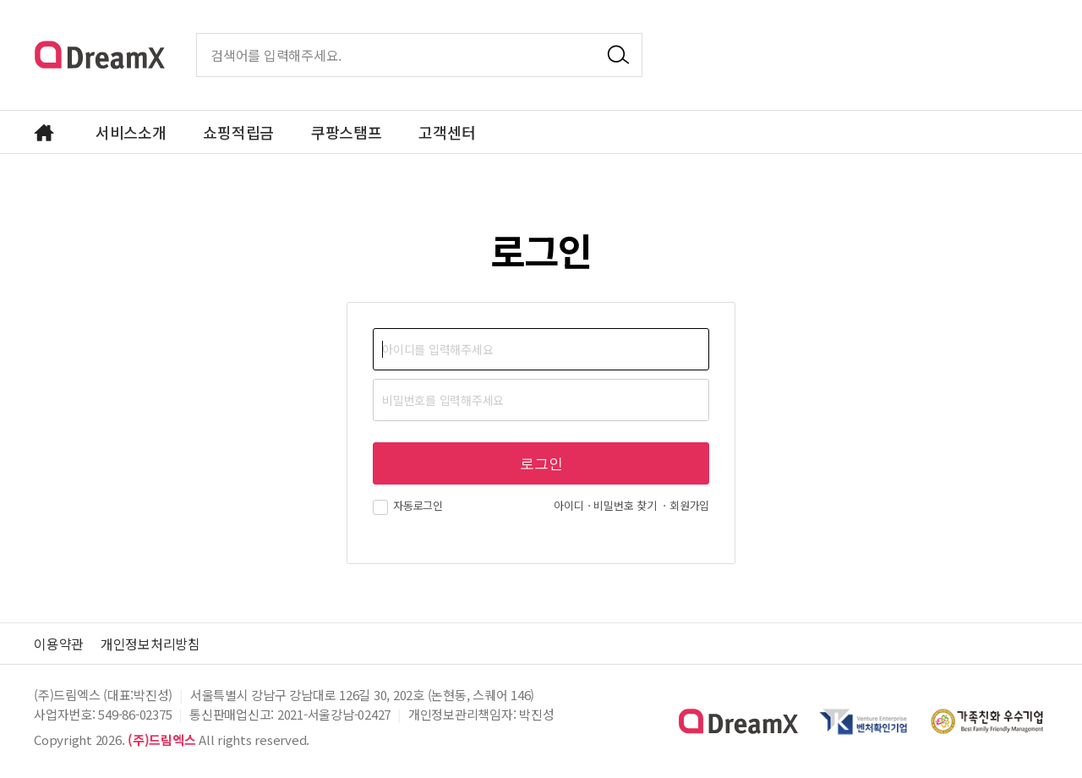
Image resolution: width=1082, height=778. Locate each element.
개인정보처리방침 (150, 643)
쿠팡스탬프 (346, 132)
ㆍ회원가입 (684, 505)
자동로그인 (408, 505)
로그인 (541, 464)
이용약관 (59, 643)
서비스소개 (131, 132)
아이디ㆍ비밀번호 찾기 (605, 505)
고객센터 (446, 132)
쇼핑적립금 (238, 132)
